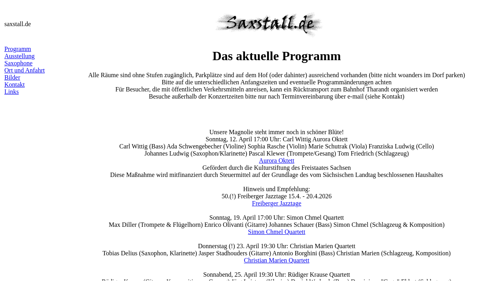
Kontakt (14, 84)
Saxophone (18, 63)
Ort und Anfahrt (24, 70)
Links (11, 91)
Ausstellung (19, 56)
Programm (17, 49)
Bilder (12, 77)
